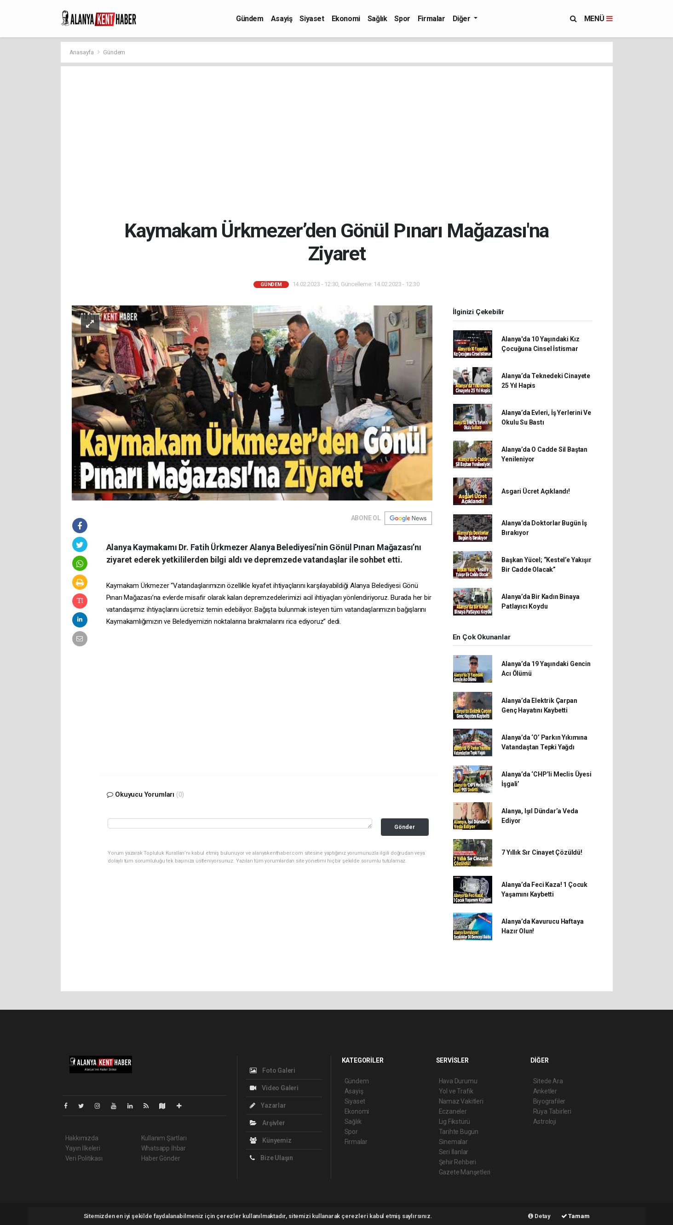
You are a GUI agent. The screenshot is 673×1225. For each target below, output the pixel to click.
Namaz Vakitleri (461, 1101)
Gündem (250, 18)
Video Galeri (274, 1088)
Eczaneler (453, 1111)
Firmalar (431, 18)
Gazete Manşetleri (465, 1172)
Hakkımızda (81, 1138)
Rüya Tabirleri (552, 1111)
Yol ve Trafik (456, 1091)
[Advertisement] (336, 142)
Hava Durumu (458, 1081)
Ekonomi (346, 18)
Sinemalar (453, 1141)
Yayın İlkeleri (82, 1148)
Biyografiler (549, 1101)
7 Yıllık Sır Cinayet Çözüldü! (541, 852)
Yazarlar (268, 1105)
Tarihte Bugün (459, 1131)
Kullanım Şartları (164, 1138)
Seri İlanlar (454, 1152)
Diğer (462, 18)
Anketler (545, 1091)
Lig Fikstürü (455, 1121)
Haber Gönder (160, 1158)
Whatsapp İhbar (163, 1148)
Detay (539, 1216)
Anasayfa (82, 52)
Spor (402, 18)
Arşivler (267, 1123)
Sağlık (377, 18)
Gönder (404, 826)
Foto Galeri (273, 1070)
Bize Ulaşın (271, 1158)
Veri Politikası (84, 1158)
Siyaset (311, 18)
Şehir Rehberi (458, 1162)
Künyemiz (271, 1140)
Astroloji (544, 1121)
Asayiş (282, 18)
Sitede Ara (548, 1081)
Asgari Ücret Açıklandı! (535, 491)
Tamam (575, 1216)
